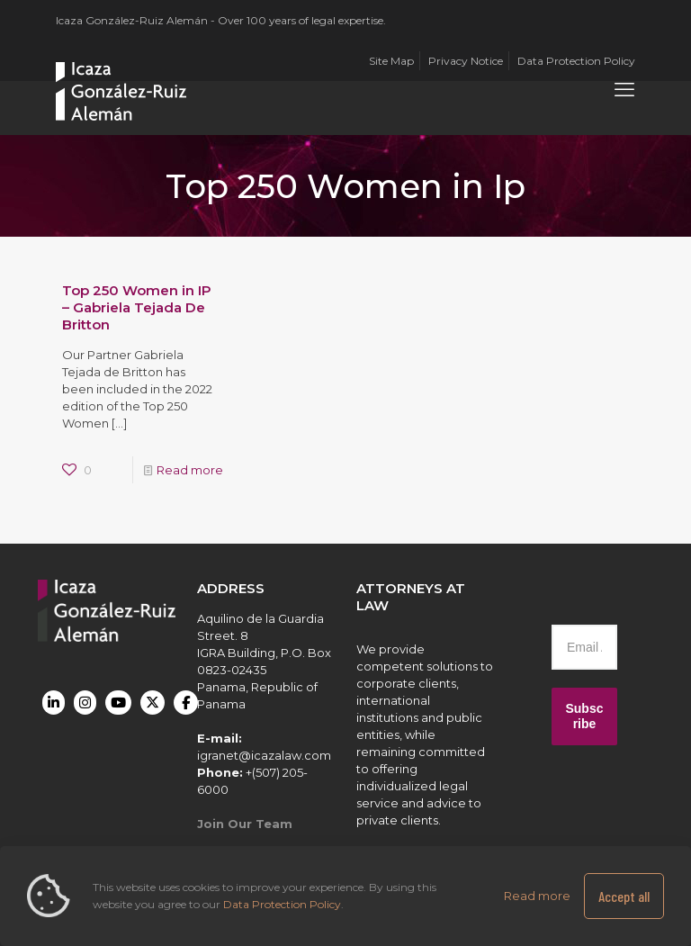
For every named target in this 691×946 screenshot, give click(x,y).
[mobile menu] (624, 90)
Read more (190, 470)
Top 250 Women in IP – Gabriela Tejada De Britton (136, 307)
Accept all (624, 896)
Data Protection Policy (282, 904)
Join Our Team (244, 823)
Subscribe (584, 716)
